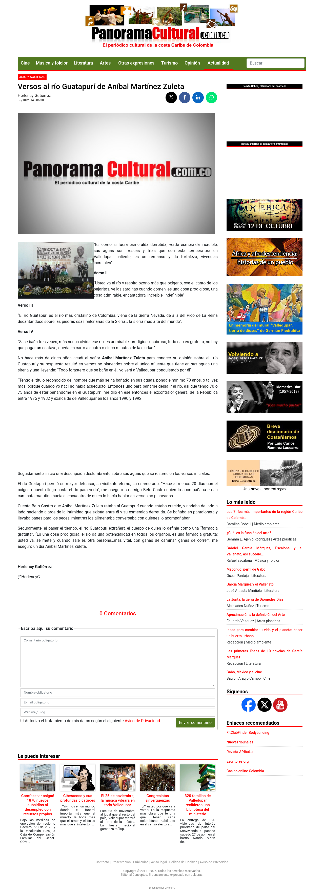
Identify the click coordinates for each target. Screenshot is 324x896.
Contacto (102, 862)
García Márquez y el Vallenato (250, 584)
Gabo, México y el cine (244, 672)
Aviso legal (159, 862)
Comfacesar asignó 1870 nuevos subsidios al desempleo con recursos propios (37, 805)
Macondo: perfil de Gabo (246, 569)
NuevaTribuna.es (240, 742)
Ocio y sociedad (32, 77)
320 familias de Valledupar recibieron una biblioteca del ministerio (198, 805)
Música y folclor (52, 63)
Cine (25, 63)
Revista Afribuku (240, 752)
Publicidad (141, 862)
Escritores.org (238, 761)
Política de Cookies (183, 862)
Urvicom (169, 887)
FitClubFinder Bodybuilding (248, 733)
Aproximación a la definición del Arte (256, 615)
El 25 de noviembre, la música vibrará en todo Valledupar (118, 800)
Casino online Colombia (245, 771)
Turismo (169, 63)
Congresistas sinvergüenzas (157, 798)
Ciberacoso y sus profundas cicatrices (77, 798)
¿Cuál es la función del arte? (249, 533)
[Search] (276, 63)
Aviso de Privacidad (142, 720)
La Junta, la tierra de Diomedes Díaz (255, 599)
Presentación (121, 862)
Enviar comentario (195, 722)
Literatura (83, 63)
